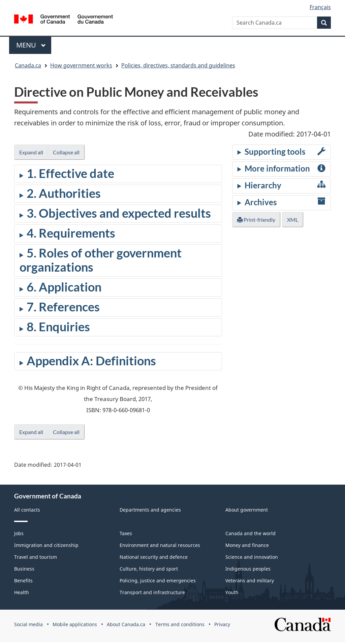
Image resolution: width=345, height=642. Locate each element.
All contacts (27, 510)
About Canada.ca (126, 624)
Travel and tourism (35, 557)
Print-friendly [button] (256, 219)
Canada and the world (250, 533)
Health (21, 592)
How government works (81, 65)
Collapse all (66, 152)
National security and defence (154, 557)
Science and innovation (251, 557)
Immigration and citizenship (46, 545)
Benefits (23, 580)
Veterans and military (249, 580)
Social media (28, 624)
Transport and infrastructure (152, 592)
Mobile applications (75, 624)
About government (246, 510)
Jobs (19, 533)
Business (24, 568)
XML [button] (292, 219)
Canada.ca (28, 65)
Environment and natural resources (160, 545)
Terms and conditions (180, 624)
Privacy (222, 624)
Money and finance (247, 545)
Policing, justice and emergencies (158, 580)
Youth (232, 592)
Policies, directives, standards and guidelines (178, 65)
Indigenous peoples (248, 568)
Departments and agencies (150, 510)
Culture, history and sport (149, 568)
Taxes (126, 533)
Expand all (31, 152)
